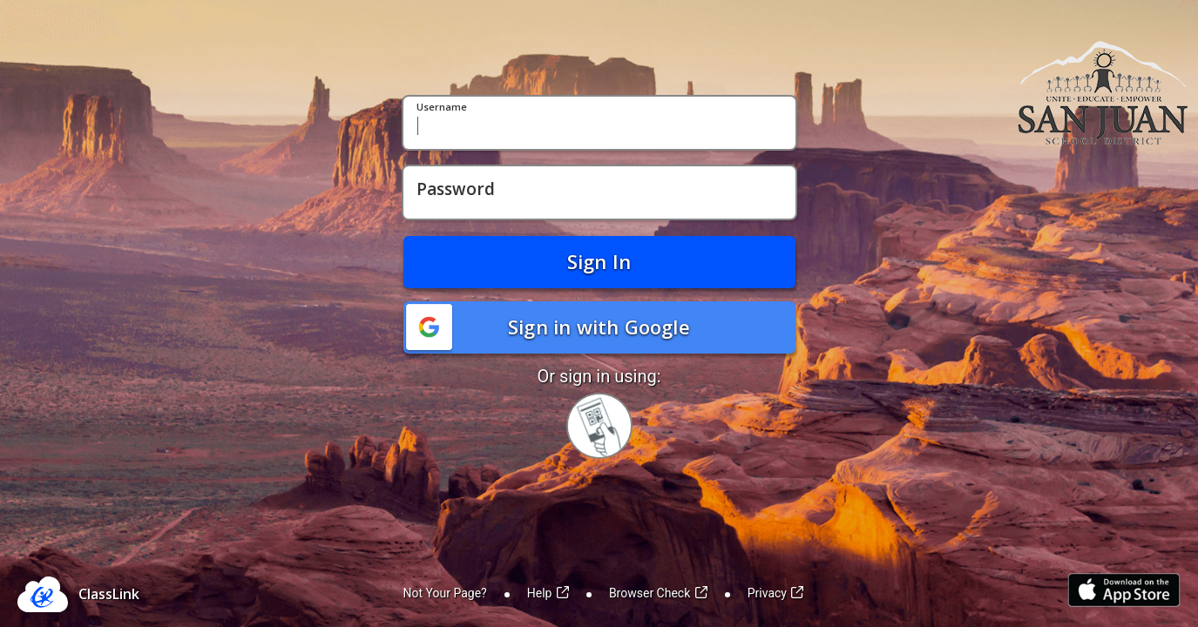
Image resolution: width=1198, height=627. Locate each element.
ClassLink (108, 594)
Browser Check (658, 593)
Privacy (776, 593)
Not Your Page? (445, 593)
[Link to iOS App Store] (1124, 590)
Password (455, 189)
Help (548, 593)
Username (441, 107)
